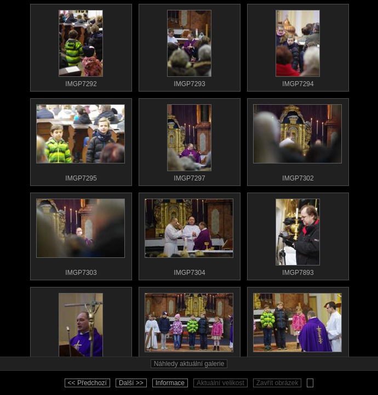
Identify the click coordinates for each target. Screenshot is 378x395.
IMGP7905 (297, 329)
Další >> (131, 383)
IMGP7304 (189, 234)
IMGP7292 (80, 46)
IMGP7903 (189, 329)
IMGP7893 (297, 234)
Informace (170, 383)
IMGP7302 (297, 140)
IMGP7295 (80, 140)
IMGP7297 (189, 140)
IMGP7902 (80, 329)
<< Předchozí (87, 383)
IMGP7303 (80, 234)
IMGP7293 (189, 46)
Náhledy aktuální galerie (189, 364)
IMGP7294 (297, 46)
